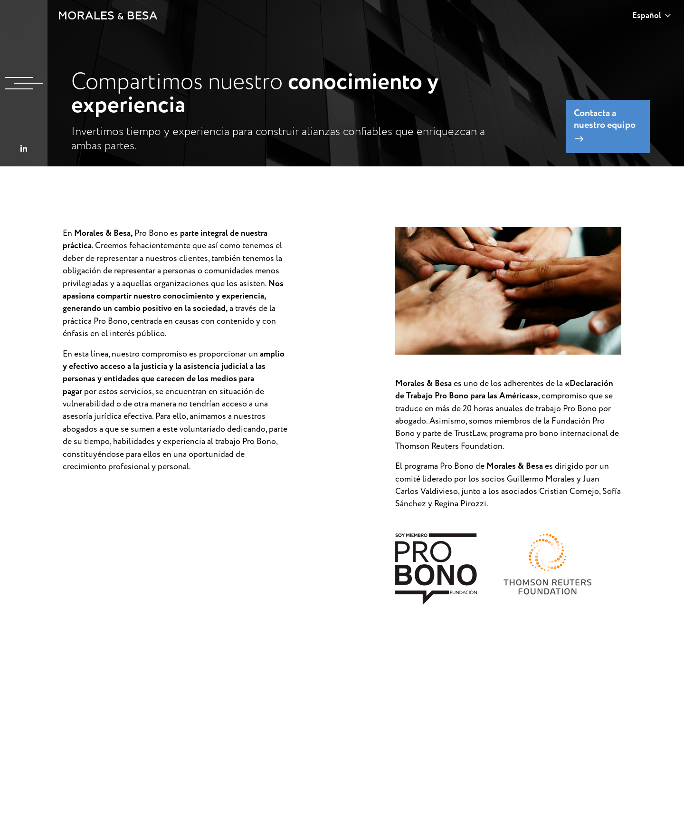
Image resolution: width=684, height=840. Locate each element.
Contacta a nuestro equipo (605, 125)
